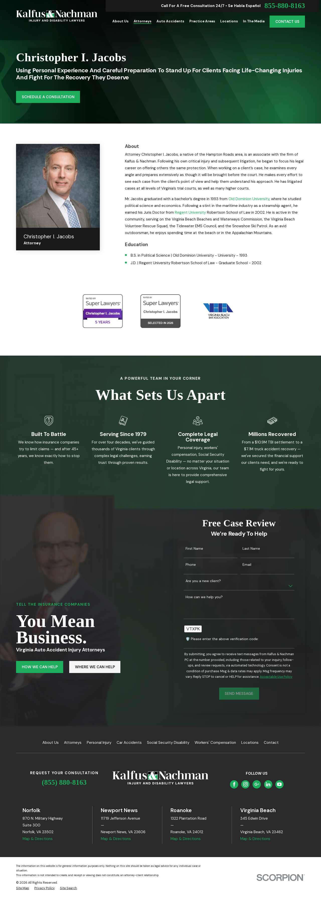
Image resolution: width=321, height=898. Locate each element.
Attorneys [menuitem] (142, 21)
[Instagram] (245, 784)
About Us (50, 742)
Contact (271, 742)
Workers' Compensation (215, 742)
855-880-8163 (284, 6)
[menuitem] (22, 888)
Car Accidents (129, 742)
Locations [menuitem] (229, 21)
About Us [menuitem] (120, 21)
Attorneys (73, 742)
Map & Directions (38, 838)
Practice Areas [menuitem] (202, 21)
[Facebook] (234, 784)
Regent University (190, 212)
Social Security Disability (168, 742)
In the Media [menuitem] (254, 21)
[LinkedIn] (268, 784)
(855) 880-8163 (64, 782)
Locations (250, 742)
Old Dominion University (248, 198)
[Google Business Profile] (257, 784)
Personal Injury (99, 742)
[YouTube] (279, 784)
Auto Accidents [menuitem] (170, 21)
